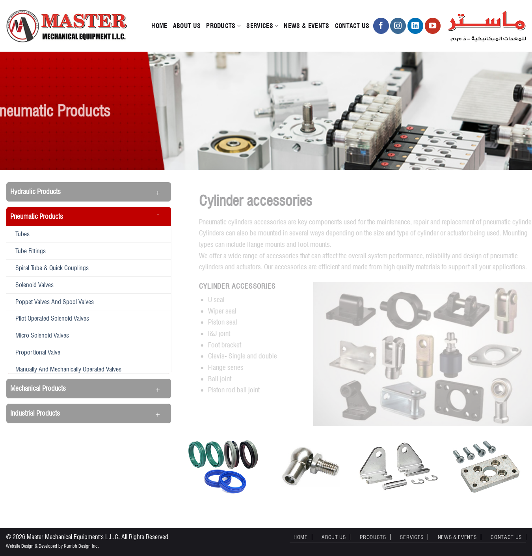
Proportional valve (37, 352)
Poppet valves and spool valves (54, 302)
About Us (187, 26)
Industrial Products (35, 413)
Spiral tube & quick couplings (52, 268)
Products (223, 26)
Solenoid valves (34, 285)
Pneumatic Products (36, 216)
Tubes (22, 234)
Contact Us (352, 26)
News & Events (306, 26)
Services (262, 26)
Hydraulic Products (35, 191)
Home (159, 26)
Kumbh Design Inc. (81, 546)
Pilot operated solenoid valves (52, 318)
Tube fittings (30, 251)
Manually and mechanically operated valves (68, 369)
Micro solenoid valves (42, 335)
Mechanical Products (38, 388)
